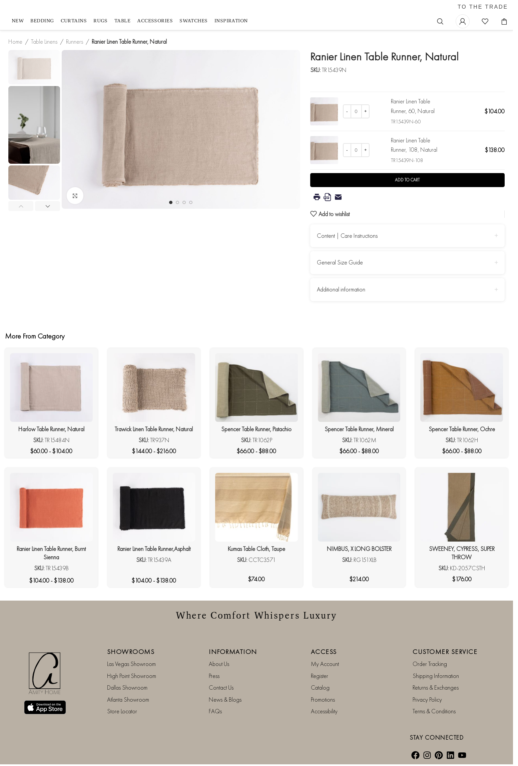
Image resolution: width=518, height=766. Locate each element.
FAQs (215, 711)
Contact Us (221, 687)
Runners (74, 41)
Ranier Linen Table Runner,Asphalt (153, 549)
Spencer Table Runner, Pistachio (256, 429)
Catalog (320, 687)
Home (15, 41)
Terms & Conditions (434, 711)
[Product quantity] (356, 111)
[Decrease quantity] (347, 111)
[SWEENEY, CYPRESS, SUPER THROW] (461, 507)
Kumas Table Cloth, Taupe (256, 549)
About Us (219, 664)
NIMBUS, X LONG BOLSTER (359, 549)
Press (214, 676)
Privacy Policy (427, 699)
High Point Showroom (131, 676)
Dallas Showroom (127, 687)
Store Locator (122, 711)
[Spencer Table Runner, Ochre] (461, 387)
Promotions (323, 699)
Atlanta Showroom (128, 699)
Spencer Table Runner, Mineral (359, 429)
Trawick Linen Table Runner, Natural (154, 429)
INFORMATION (233, 651)
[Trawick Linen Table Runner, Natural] (154, 387)
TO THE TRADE (483, 7)
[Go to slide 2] (177, 202)
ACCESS (324, 651)
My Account (325, 664)
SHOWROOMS (131, 651)
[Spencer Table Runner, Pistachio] (256, 387)
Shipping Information (436, 676)
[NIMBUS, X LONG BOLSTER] (359, 507)
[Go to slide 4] (190, 202)
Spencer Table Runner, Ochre (462, 429)
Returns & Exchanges (436, 687)
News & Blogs (225, 699)
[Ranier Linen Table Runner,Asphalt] (154, 507)
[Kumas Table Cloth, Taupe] (256, 507)
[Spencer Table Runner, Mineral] (359, 387)
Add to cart (407, 180)
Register (319, 676)
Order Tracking (430, 664)
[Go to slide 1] (170, 202)
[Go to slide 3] (184, 202)
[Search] (440, 21)
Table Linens (44, 41)
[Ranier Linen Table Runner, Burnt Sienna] (51, 507)
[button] (20, 206)
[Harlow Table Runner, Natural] (51, 387)
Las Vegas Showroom (131, 664)
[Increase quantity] (365, 111)
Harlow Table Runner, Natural (51, 429)
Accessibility (324, 711)
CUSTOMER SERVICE (445, 651)
